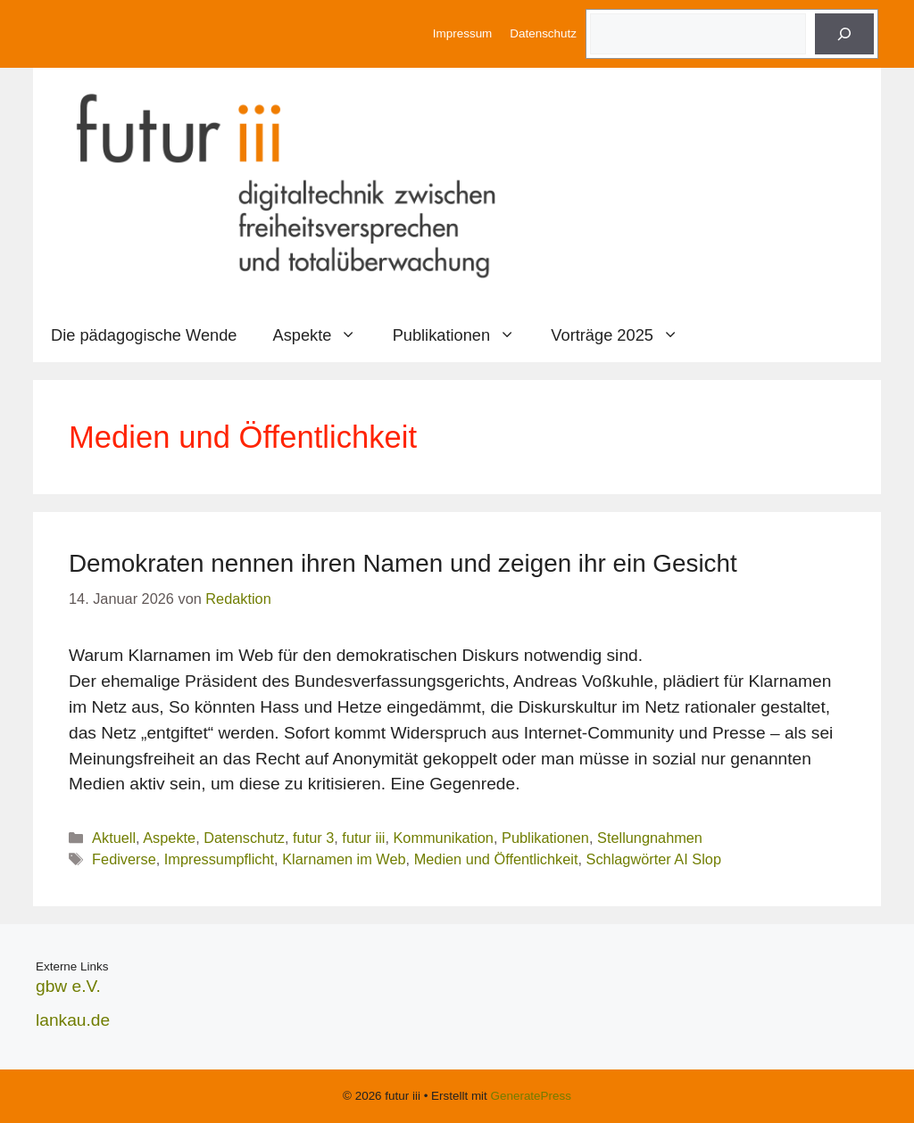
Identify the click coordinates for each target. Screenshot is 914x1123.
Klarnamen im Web (343, 859)
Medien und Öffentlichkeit (496, 859)
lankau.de (73, 1020)
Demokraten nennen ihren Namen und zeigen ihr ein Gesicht (403, 563)
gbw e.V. (68, 986)
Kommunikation (443, 838)
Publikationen (463, 335)
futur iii (363, 838)
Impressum (462, 33)
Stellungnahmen (649, 838)
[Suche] (844, 33)
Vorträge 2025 (623, 335)
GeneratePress (531, 1095)
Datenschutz (543, 33)
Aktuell (114, 838)
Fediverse (124, 859)
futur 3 (313, 838)
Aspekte (324, 335)
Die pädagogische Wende (144, 335)
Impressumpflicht (219, 859)
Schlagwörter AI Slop (653, 859)
